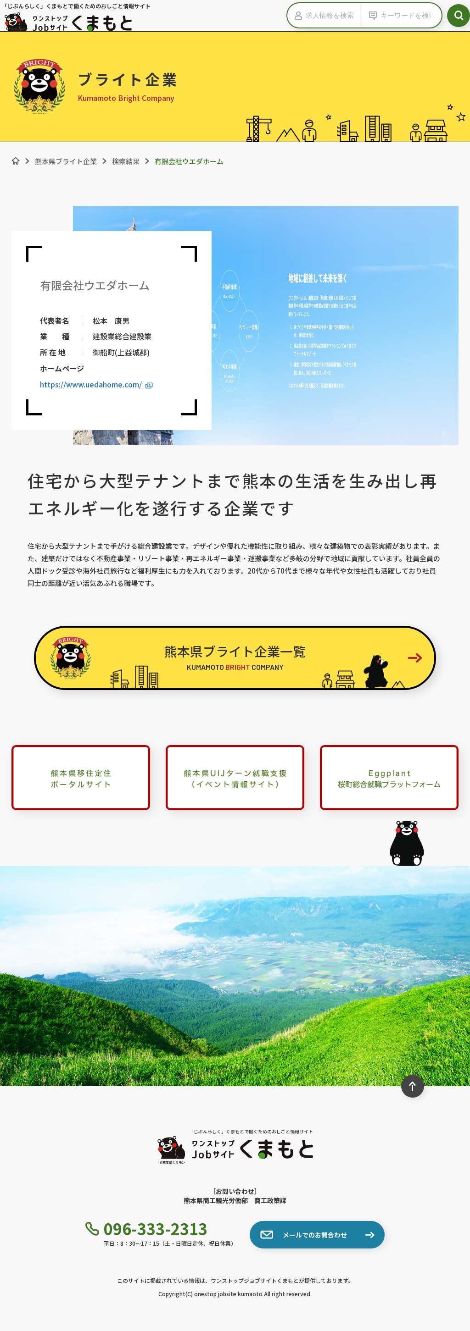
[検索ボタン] (458, 15)
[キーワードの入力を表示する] (371, 15)
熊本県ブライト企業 (66, 161)
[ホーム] (15, 161)
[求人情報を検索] (334, 15)
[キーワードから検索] (408, 15)
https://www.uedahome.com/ (96, 384)
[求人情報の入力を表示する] (296, 15)
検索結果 (126, 161)
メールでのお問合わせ (303, 1234)
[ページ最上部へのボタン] (412, 1086)
